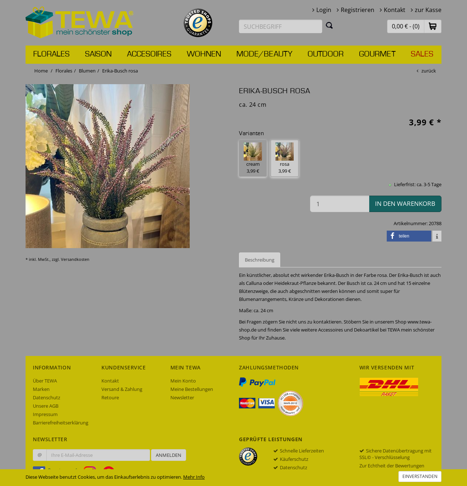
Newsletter (182, 397)
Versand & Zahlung (121, 389)
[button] (433, 26)
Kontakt (394, 10)
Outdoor (326, 54)
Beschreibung (259, 259)
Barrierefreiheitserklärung (60, 422)
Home (41, 70)
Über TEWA (45, 380)
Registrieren (357, 10)
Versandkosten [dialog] (75, 259)
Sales (422, 54)
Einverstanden (419, 476)
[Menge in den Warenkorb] (339, 204)
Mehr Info (194, 477)
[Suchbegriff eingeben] (280, 26)
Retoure (110, 397)
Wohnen (204, 54)
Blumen (87, 70)
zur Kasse (428, 10)
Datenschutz (46, 397)
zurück (428, 70)
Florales (51, 54)
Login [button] (323, 10)
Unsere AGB (45, 406)
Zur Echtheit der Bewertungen (391, 465)
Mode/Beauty (264, 54)
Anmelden (168, 455)
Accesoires (149, 54)
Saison (98, 54)
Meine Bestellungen (191, 389)
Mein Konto (183, 380)
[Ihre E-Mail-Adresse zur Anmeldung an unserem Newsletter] (98, 455)
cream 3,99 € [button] (253, 158)
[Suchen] (329, 25)
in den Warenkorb (405, 203)
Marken (41, 389)
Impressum (45, 414)
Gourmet (377, 54)
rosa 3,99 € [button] (284, 158)
